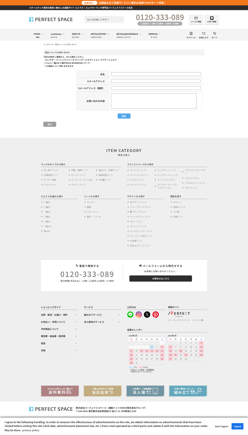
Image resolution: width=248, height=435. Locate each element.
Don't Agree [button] (221, 426)
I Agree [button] (237, 426)
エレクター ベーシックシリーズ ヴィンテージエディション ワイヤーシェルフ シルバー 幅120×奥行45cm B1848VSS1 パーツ (81, 61)
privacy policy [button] (30, 430)
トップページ (48, 44)
